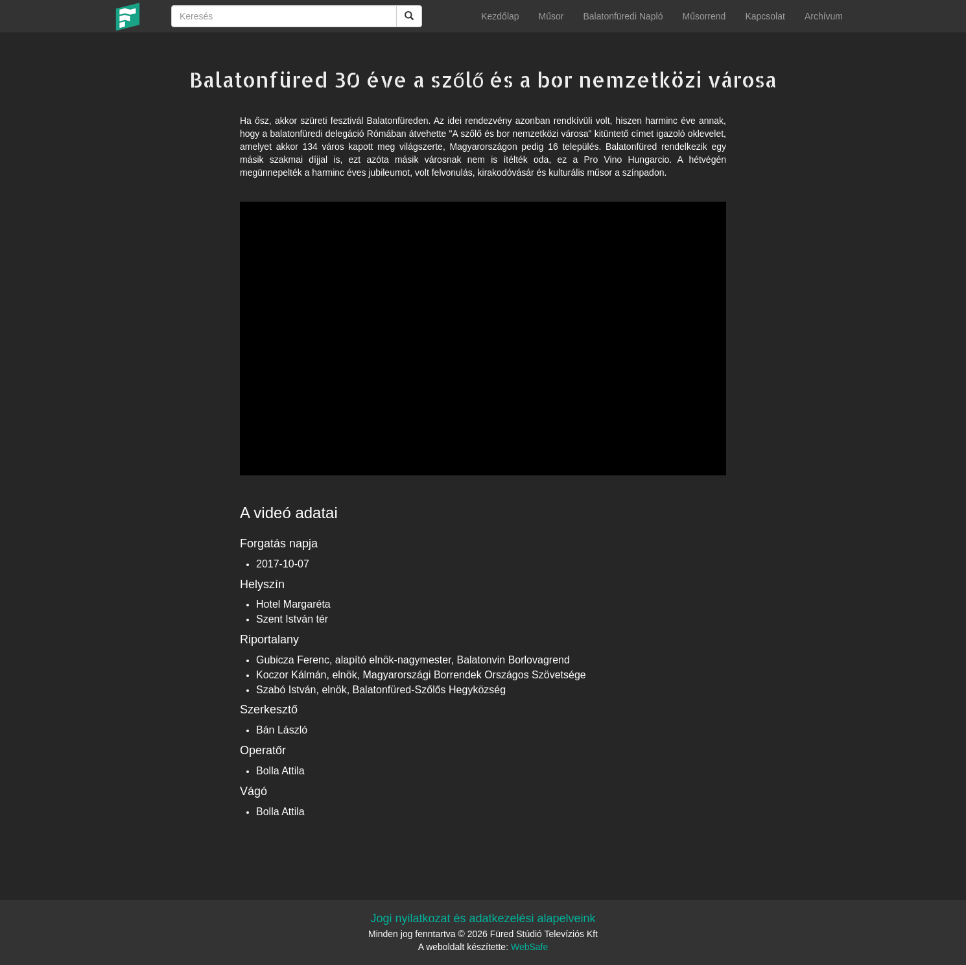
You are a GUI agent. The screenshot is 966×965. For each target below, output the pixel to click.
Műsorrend (703, 16)
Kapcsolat (764, 16)
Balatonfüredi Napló (623, 16)
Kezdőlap (500, 16)
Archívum (824, 16)
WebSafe (529, 947)
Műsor (551, 16)
